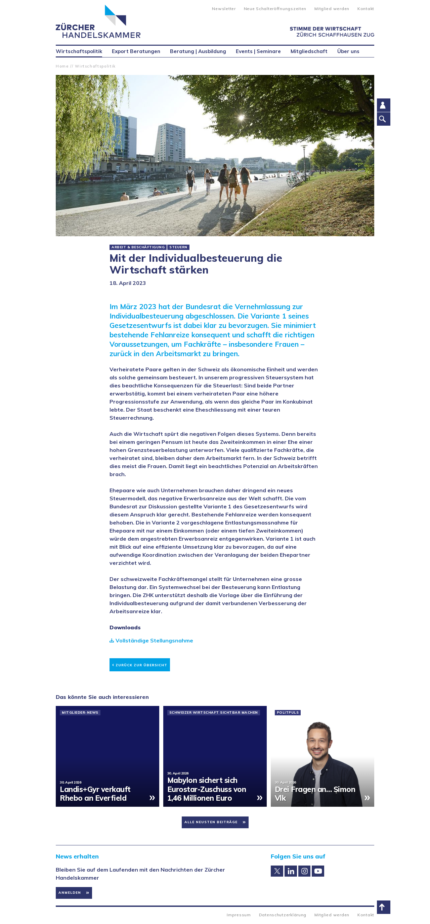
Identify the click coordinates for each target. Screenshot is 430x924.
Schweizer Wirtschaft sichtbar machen (213, 713)
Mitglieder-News (80, 713)
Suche (201, 8)
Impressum (239, 914)
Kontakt (365, 8)
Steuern (178, 247)
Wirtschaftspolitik (95, 66)
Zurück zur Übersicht (139, 664)
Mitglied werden (331, 8)
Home (62, 66)
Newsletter (223, 8)
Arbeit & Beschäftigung (138, 247)
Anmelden (69, 892)
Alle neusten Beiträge (211, 822)
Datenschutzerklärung (282, 914)
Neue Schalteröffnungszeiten (275, 8)
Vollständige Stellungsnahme (154, 640)
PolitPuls (288, 713)
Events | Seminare (258, 51)
